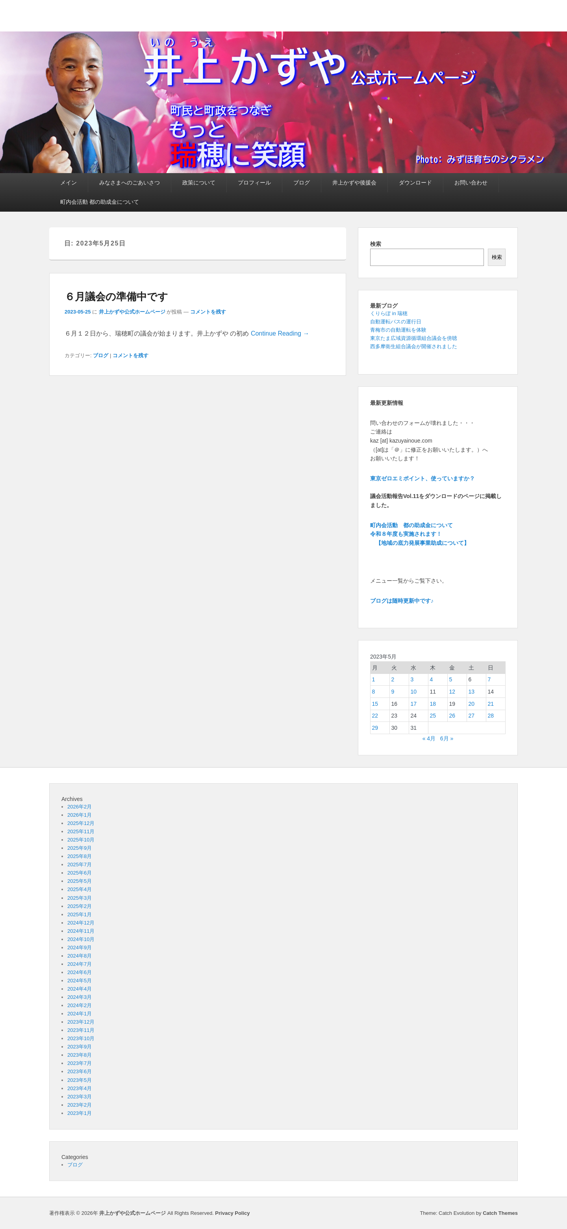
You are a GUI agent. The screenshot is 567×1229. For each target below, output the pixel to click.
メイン (68, 182)
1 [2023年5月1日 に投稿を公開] (373, 679)
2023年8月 (79, 1055)
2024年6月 (79, 972)
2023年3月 (79, 1097)
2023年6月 (79, 1071)
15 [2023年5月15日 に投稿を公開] (375, 704)
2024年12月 (80, 923)
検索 (375, 244)
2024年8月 (79, 956)
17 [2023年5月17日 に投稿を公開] (414, 704)
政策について (198, 182)
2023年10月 (80, 1038)
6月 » (446, 738)
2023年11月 (80, 1030)
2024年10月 (80, 939)
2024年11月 (80, 931)
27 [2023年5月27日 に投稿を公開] (472, 715)
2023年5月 (79, 1080)
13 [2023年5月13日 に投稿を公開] (472, 691)
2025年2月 (79, 906)
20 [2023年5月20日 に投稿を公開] (472, 704)
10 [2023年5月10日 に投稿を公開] (414, 691)
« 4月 (428, 738)
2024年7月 (79, 964)
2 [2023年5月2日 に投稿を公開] (393, 679)
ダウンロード (415, 182)
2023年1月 (79, 1113)
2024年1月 (79, 1014)
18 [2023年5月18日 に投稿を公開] (433, 704)
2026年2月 (79, 807)
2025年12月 (80, 823)
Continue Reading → (280, 333)
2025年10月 (80, 840)
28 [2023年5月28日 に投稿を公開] (491, 715)
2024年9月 (79, 947)
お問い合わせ (470, 182)
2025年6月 (79, 873)
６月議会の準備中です (116, 297)
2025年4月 (79, 889)
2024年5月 (79, 981)
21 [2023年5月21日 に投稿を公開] (491, 704)
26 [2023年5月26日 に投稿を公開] (452, 715)
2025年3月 (79, 898)
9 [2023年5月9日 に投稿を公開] (393, 691)
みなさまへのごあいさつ (129, 182)
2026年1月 (79, 815)
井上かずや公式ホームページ (132, 312)
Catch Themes (500, 1213)
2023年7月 (79, 1063)
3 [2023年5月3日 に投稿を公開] (412, 679)
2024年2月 (79, 1005)
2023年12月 (80, 1022)
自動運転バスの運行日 (395, 322)
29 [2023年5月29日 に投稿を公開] (375, 728)
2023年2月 (79, 1105)
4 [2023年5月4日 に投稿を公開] (431, 679)
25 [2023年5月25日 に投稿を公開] (433, 715)
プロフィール (254, 182)
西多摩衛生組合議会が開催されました (413, 346)
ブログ (301, 182)
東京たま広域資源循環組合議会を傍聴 (413, 338)
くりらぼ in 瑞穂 (389, 313)
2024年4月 (79, 989)
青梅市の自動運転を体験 (398, 330)
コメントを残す (208, 312)
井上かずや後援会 (354, 182)
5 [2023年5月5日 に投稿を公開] (450, 679)
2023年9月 (79, 1047)
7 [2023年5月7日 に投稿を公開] (489, 679)
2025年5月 (79, 881)
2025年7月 (79, 864)
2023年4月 (79, 1088)
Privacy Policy (232, 1213)
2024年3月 (79, 997)
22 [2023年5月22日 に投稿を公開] (375, 715)
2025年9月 (79, 848)
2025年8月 (79, 856)
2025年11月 (80, 831)
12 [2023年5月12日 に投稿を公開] (452, 691)
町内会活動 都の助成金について (99, 202)
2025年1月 (79, 914)
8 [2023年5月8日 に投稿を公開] (373, 691)
